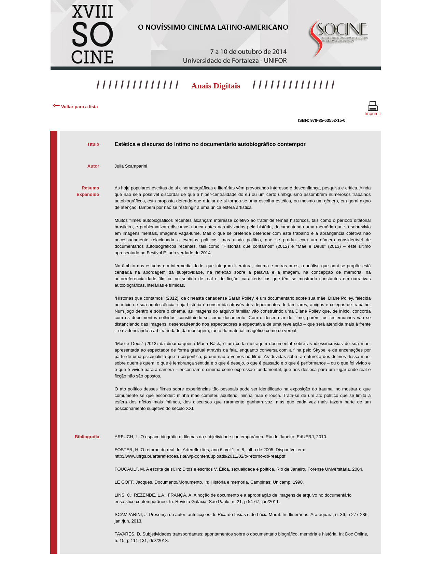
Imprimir (373, 110)
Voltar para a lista (75, 106)
